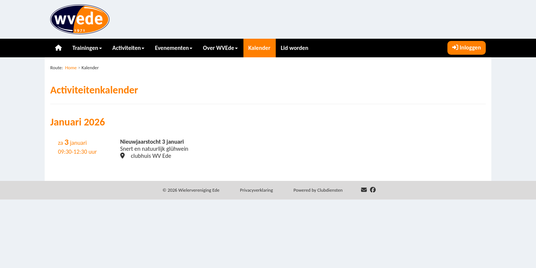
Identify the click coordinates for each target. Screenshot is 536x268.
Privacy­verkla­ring (256, 190)
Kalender (259, 47)
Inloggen (466, 47)
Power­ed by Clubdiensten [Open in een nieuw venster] (317, 190)
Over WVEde (220, 47)
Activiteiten (128, 47)
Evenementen (173, 47)
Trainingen (87, 47)
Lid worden (294, 47)
